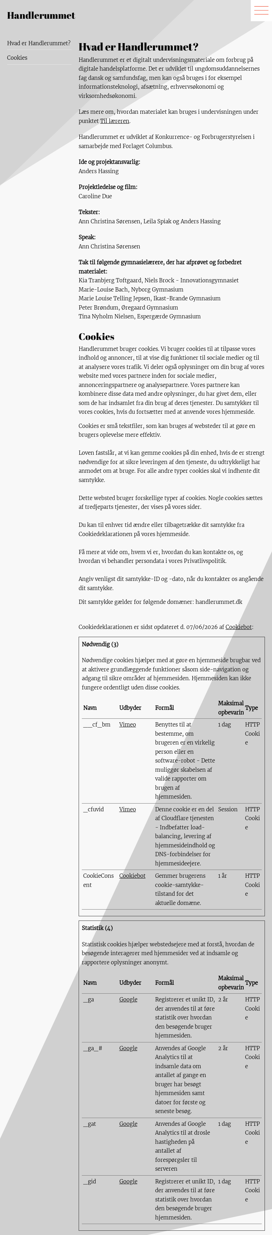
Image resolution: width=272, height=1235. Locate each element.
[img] (261, 10)
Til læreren (114, 121)
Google (128, 999)
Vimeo (127, 724)
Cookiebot (239, 627)
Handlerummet (41, 15)
